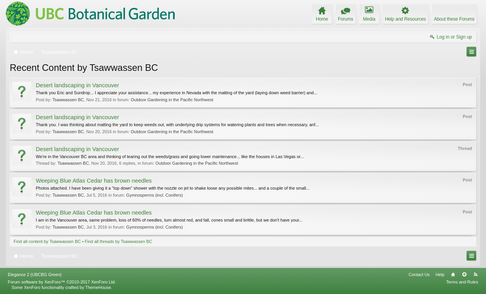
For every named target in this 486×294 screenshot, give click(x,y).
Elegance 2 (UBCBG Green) (34, 274)
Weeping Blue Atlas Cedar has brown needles (94, 181)
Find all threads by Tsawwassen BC (118, 241)
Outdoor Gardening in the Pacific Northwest (172, 99)
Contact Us (419, 274)
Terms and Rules (462, 282)
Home (453, 274)
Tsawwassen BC (68, 99)
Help (439, 274)
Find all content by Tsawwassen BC (47, 241)
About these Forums (454, 19)
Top (464, 274)
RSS (475, 274)
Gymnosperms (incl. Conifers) (154, 195)
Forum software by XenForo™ (62, 282)
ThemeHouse (98, 287)
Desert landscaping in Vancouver (77, 85)
